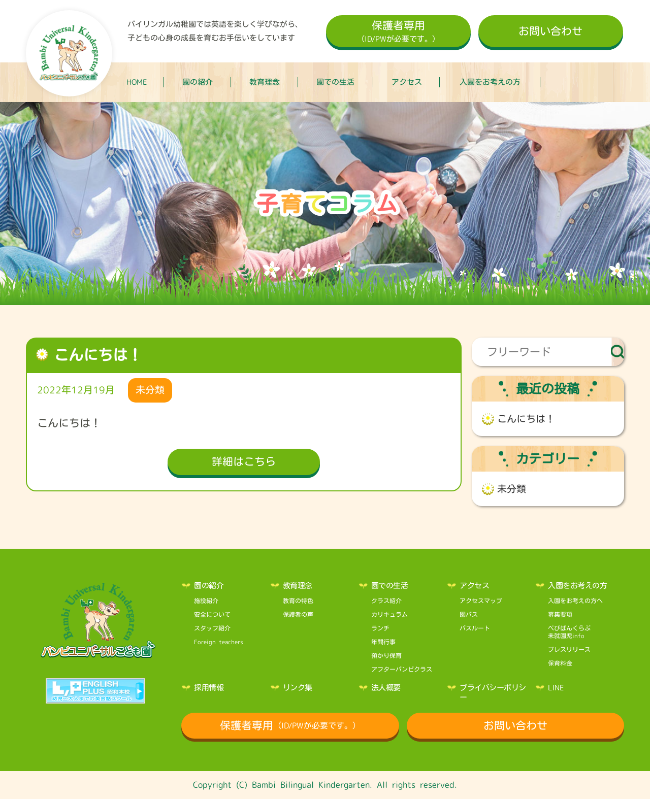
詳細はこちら (244, 461)
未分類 (511, 488)
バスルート (475, 628)
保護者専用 (398, 32)
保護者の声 (298, 614)
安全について (212, 614)
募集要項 (560, 614)
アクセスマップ (481, 600)
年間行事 (383, 642)
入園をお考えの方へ (575, 600)
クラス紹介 (386, 600)
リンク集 (297, 687)
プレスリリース (569, 649)
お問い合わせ (550, 31)
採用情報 (208, 687)
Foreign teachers (218, 642)
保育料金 (560, 663)
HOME (136, 82)
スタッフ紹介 (212, 628)
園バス (469, 614)
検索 (617, 352)
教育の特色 (298, 600)
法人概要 (386, 687)
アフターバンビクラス (401, 669)
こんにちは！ (526, 418)
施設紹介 (206, 600)
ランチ (380, 628)
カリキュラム (389, 614)
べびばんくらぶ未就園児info (569, 632)
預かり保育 (386, 655)
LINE (556, 687)
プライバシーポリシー (493, 692)
